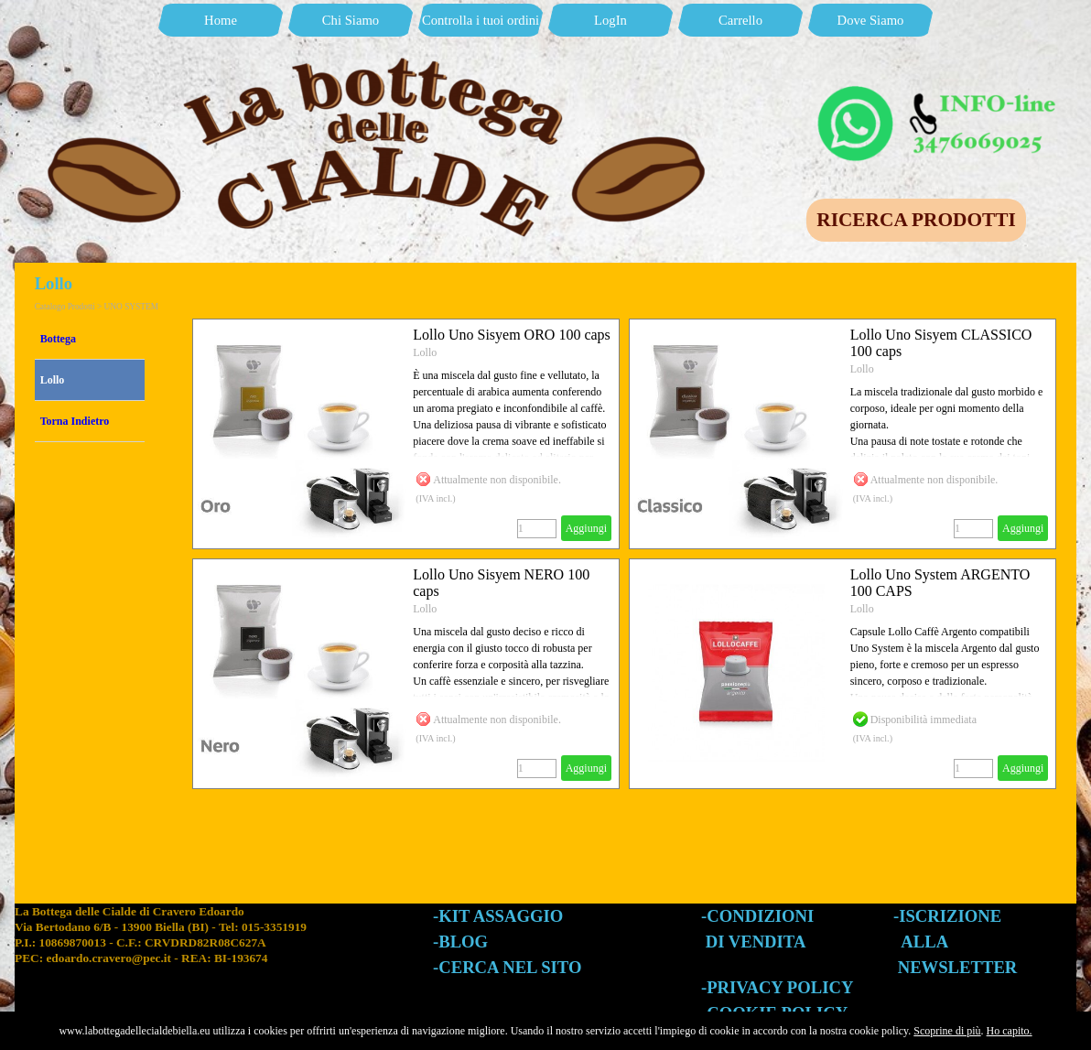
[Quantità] (536, 528)
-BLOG (460, 941)
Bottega (58, 338)
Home (220, 20)
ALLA (924, 941)
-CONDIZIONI (757, 916)
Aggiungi (586, 528)
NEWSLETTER (958, 967)
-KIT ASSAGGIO (498, 916)
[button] (939, 89)
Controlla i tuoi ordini (480, 20)
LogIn (610, 20)
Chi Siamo (350, 20)
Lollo (52, 379)
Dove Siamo (870, 20)
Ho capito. (1009, 1030)
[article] (406, 434)
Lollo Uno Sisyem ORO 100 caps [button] (511, 334)
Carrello (740, 20)
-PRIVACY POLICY (777, 987)
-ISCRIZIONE (947, 916)
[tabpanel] (224, 952)
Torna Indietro (75, 421)
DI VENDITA (756, 941)
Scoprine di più (946, 1030)
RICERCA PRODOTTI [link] (915, 220)
